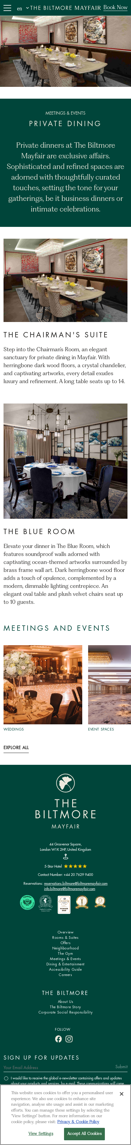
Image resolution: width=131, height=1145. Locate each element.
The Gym (65, 954)
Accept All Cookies (84, 1134)
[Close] (121, 1093)
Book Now (115, 7)
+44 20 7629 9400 (78, 874)
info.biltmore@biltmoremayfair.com (69, 889)
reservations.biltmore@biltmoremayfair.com (76, 883)
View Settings (40, 1134)
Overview (66, 932)
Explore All (16, 748)
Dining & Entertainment (65, 964)
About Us (65, 1002)
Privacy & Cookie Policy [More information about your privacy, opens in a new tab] (78, 1122)
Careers (65, 975)
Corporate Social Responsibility (65, 1012)
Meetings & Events (65, 959)
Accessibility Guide (65, 970)
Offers (66, 943)
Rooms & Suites (65, 938)
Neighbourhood (65, 948)
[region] (65, 1114)
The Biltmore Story (65, 1007)
